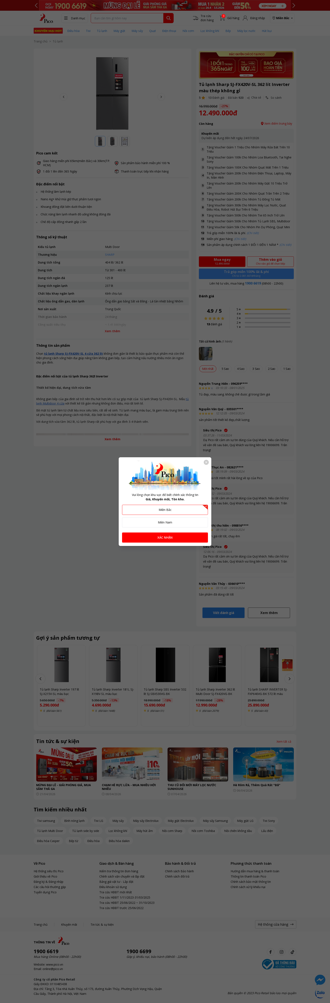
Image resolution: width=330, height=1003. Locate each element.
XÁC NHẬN (165, 537)
